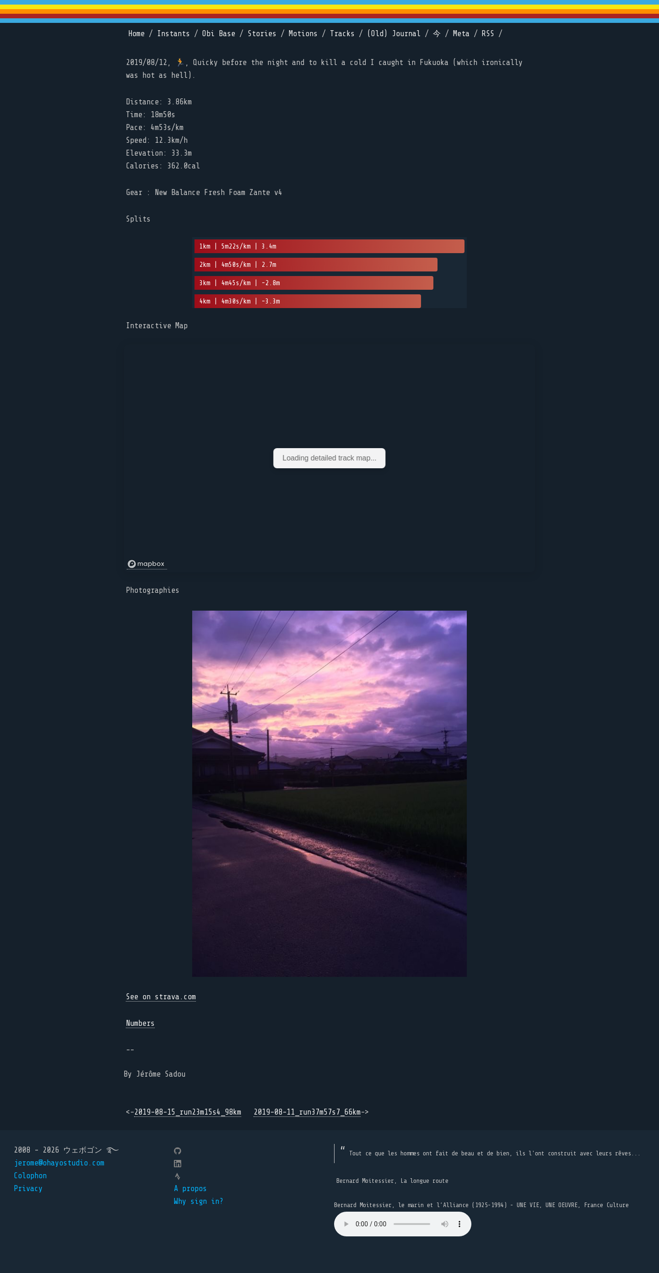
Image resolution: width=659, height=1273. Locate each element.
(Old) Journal (394, 33)
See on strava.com (161, 996)
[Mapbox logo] (147, 564)
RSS (488, 33)
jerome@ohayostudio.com (59, 1163)
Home (136, 33)
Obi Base (218, 33)
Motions (303, 33)
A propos (190, 1188)
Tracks (342, 33)
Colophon (30, 1175)
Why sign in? (198, 1201)
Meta (461, 33)
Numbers (140, 1023)
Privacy (28, 1188)
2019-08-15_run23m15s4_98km (187, 1112)
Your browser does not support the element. (402, 1224)
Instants (173, 33)
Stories (262, 33)
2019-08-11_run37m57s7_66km (307, 1112)
